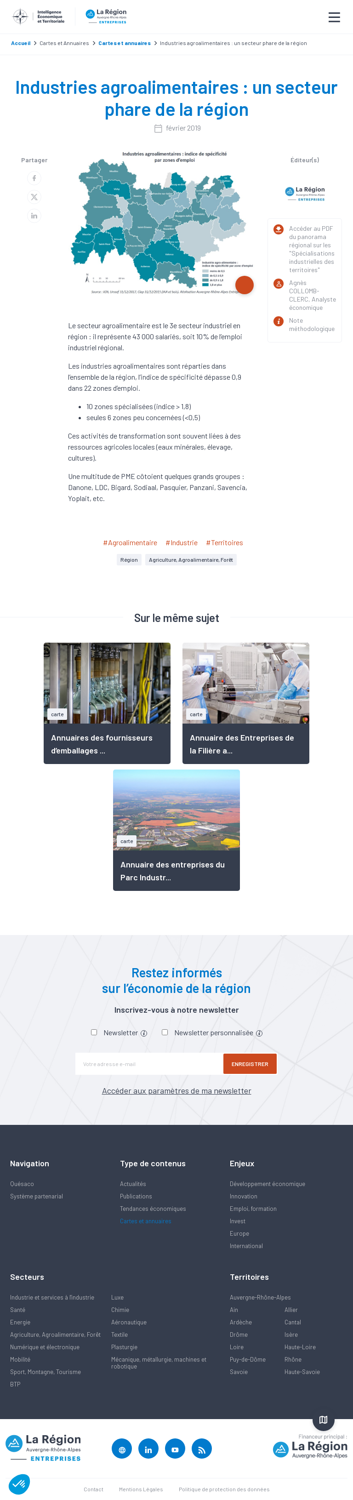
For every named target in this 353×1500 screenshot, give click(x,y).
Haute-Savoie (302, 1371)
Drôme (239, 1334)
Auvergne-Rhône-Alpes (260, 1297)
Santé (17, 1309)
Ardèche (241, 1322)
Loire (237, 1347)
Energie (20, 1322)
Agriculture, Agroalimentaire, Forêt (191, 559)
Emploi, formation (253, 1208)
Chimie (120, 1309)
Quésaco (22, 1183)
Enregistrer (250, 1064)
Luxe (117, 1297)
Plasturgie (124, 1347)
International (246, 1245)
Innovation (243, 1196)
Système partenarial (36, 1196)
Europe (239, 1233)
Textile (119, 1334)
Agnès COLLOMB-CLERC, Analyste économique (312, 295)
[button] (19, 1484)
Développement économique (267, 1183)
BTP (15, 1384)
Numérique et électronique (45, 1347)
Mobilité (20, 1359)
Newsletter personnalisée (218, 1032)
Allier (291, 1309)
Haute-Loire (300, 1347)
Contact (93, 1489)
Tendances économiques (153, 1208)
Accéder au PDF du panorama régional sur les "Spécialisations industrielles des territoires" (312, 249)
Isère (291, 1334)
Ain (234, 1309)
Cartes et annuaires (145, 1221)
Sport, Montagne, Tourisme (45, 1371)
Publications (136, 1196)
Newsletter (125, 1032)
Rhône (293, 1359)
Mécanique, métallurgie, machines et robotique (158, 1363)
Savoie (239, 1371)
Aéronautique (129, 1322)
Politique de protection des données (224, 1489)
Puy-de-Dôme (248, 1359)
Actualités (133, 1183)
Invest (237, 1221)
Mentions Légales (141, 1489)
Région (129, 559)
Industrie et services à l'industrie (52, 1297)
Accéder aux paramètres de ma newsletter (176, 1090)
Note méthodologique (312, 324)
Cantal (293, 1322)
